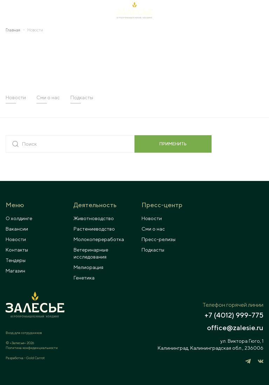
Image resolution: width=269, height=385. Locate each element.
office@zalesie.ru (235, 327)
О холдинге (19, 218)
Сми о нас (48, 97)
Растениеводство (94, 229)
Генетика (84, 278)
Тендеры (16, 260)
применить (173, 143)
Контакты (17, 250)
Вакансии (17, 229)
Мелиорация (88, 267)
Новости (16, 97)
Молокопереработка (99, 239)
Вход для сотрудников (24, 332)
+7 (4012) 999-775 (234, 315)
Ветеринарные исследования (91, 253)
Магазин (15, 271)
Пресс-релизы (158, 239)
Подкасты (81, 97)
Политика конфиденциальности (32, 348)
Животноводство (94, 218)
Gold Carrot (35, 358)
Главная (13, 29)
